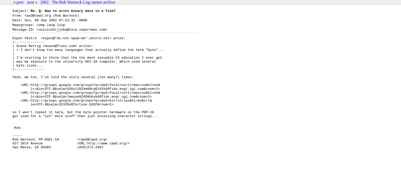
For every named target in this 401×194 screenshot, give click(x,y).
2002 (44, 2)
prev (20, 2)
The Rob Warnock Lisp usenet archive (83, 2)
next (30, 2)
